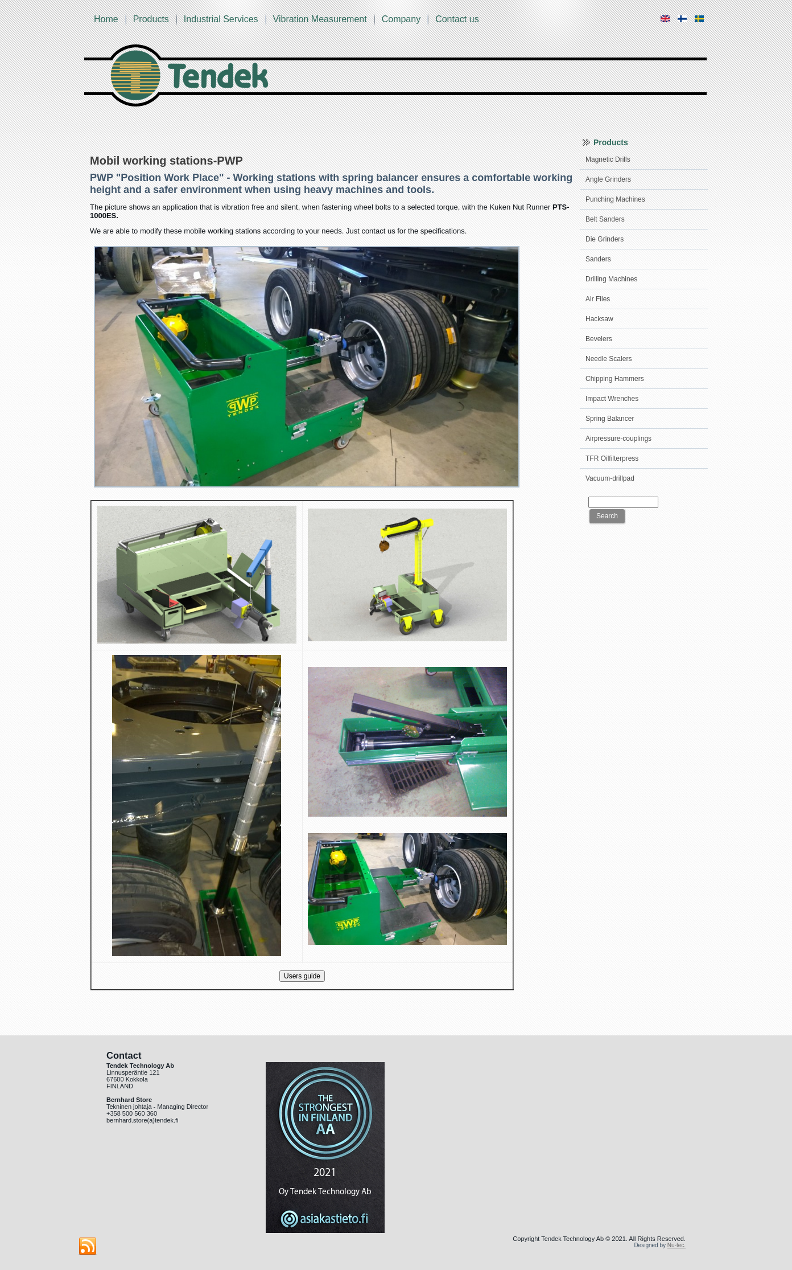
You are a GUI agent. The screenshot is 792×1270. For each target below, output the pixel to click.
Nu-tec (675, 1245)
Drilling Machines (611, 279)
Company (401, 19)
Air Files (597, 299)
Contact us (456, 19)
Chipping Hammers (614, 379)
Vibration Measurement (320, 19)
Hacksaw (599, 319)
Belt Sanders (605, 219)
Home (106, 19)
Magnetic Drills (607, 159)
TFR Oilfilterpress (611, 458)
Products (151, 19)
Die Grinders (604, 239)
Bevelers (598, 339)
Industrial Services (221, 19)
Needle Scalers (608, 359)
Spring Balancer (609, 419)
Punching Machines (615, 199)
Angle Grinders (608, 179)
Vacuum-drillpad (609, 478)
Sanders (598, 259)
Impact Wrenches (611, 399)
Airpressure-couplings (618, 439)
